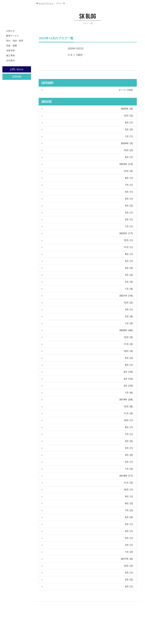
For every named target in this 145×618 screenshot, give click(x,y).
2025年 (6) (87, 108)
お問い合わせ (17, 69)
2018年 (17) (87, 475)
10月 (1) (87, 420)
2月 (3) (87, 282)
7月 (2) (87, 510)
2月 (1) (87, 219)
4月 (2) (87, 205)
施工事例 (10, 55)
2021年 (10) (87, 295)
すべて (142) (87, 90)
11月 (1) (87, 247)
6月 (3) (87, 517)
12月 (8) (87, 406)
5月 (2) (87, 129)
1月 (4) (87, 288)
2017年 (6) (87, 559)
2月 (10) (87, 385)
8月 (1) (87, 122)
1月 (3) (87, 323)
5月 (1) (87, 157)
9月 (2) (87, 358)
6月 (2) (87, 441)
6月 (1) (87, 192)
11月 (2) (87, 344)
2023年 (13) (87, 164)
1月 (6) (87, 392)
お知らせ (10, 31)
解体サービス (12, 35)
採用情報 (16, 76)
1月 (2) (87, 468)
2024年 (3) (87, 143)
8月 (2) (87, 503)
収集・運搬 (11, 45)
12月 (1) (87, 240)
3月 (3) (87, 275)
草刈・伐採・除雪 (14, 40)
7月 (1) (87, 185)
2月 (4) (87, 316)
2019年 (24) (87, 399)
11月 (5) (87, 413)
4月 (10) (87, 372)
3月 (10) (87, 378)
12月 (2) (87, 115)
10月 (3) (87, 351)
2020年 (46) (87, 330)
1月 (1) (87, 136)
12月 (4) (87, 171)
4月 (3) (87, 268)
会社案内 (10, 60)
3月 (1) (87, 212)
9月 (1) (87, 496)
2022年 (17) (87, 233)
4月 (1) (87, 531)
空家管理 (10, 50)
